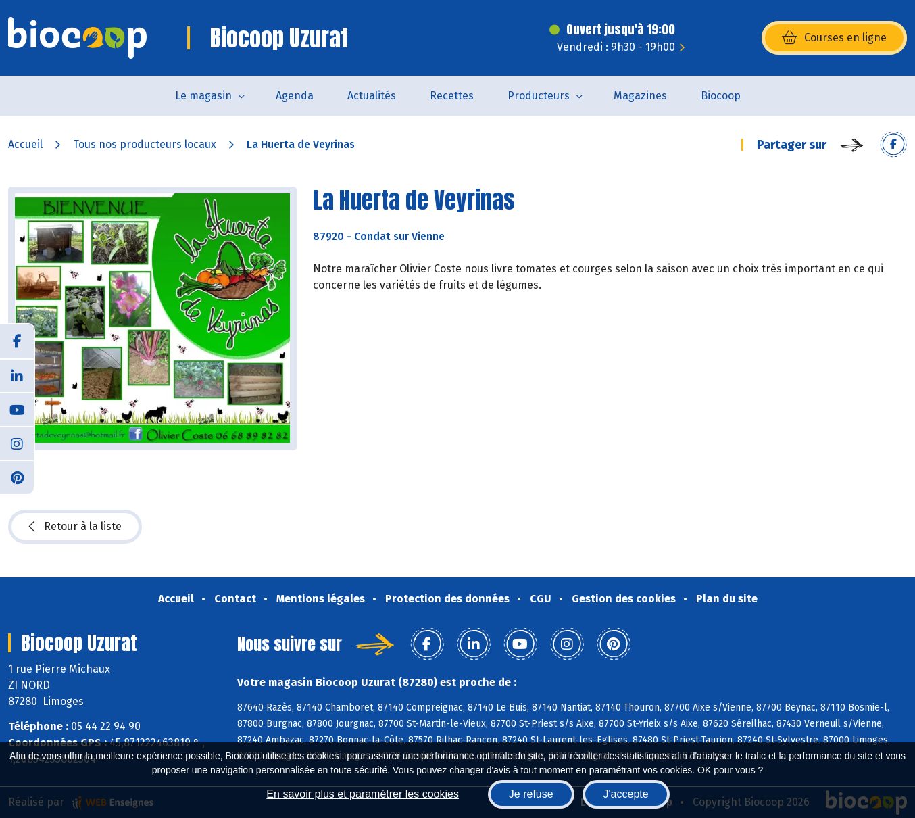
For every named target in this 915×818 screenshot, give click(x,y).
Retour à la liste (75, 526)
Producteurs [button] (539, 95)
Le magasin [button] (203, 95)
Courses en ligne (834, 38)
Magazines (640, 95)
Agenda (295, 95)
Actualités (371, 95)
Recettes (452, 95)
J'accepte (626, 794)
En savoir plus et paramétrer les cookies (362, 794)
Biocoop (721, 95)
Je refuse (531, 794)
